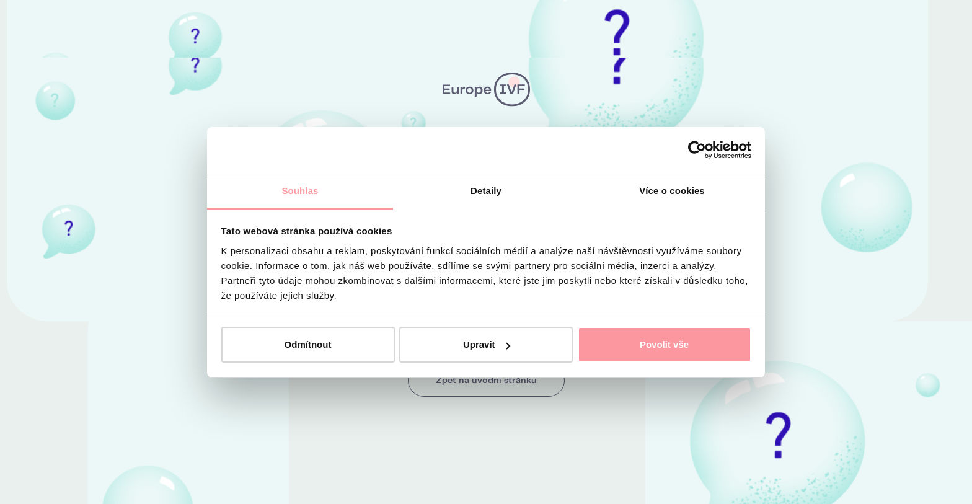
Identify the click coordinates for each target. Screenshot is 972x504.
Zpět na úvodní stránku (486, 380)
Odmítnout (308, 344)
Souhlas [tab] (299, 190)
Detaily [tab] (486, 190)
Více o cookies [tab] (672, 190)
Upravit (486, 344)
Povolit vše (664, 344)
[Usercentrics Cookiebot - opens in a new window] (697, 150)
